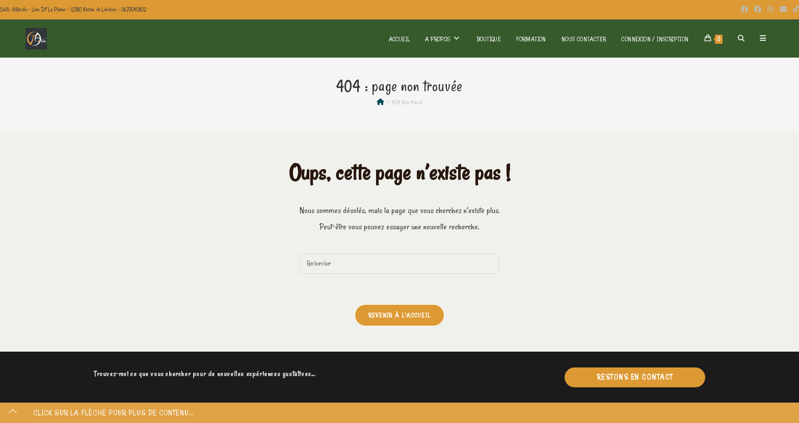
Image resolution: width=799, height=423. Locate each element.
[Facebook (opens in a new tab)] (744, 10)
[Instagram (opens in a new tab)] (770, 10)
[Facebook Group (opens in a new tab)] (757, 10)
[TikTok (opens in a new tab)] (794, 10)
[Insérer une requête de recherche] (399, 263)
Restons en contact (635, 377)
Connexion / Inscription (654, 39)
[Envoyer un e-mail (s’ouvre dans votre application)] (783, 10)
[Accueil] (380, 102)
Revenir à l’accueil (399, 315)
